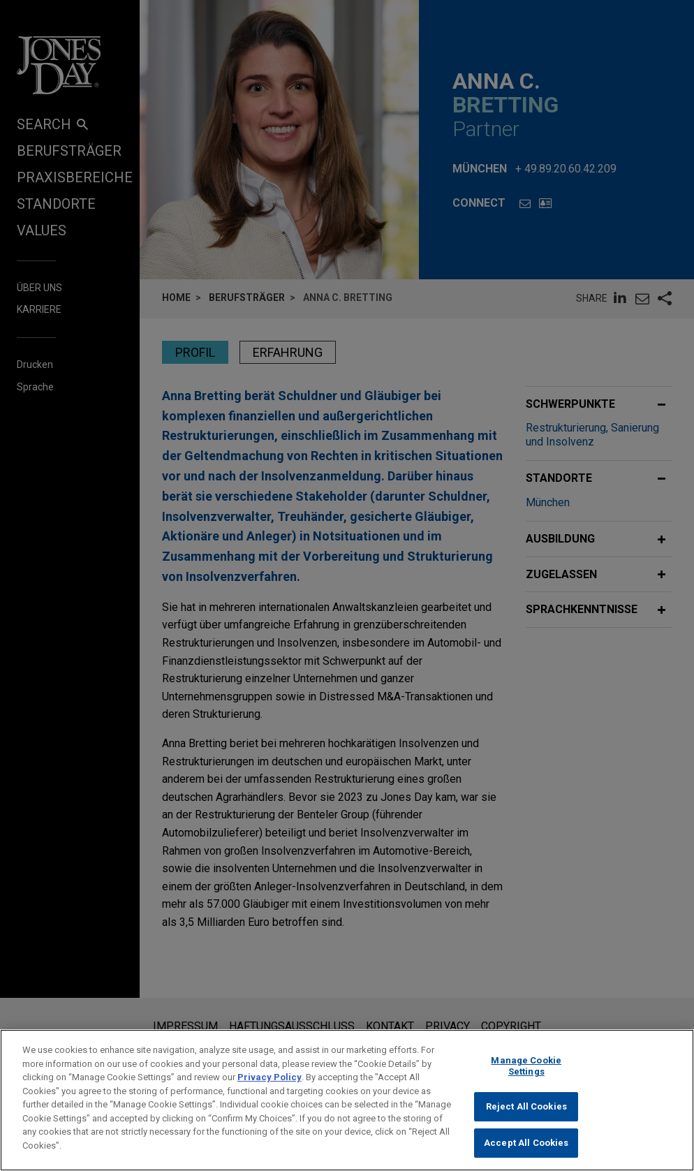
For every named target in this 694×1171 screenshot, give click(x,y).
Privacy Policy (269, 1094)
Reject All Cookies (526, 1123)
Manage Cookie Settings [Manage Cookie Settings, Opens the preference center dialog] (526, 1082)
